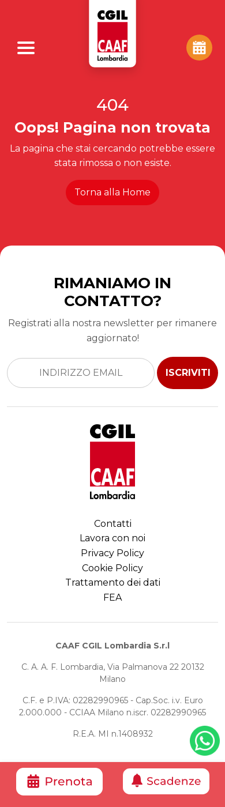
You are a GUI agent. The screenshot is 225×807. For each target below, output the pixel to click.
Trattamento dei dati (112, 582)
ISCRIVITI (188, 372)
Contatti (113, 523)
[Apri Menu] (26, 48)
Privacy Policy (112, 553)
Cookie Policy (112, 568)
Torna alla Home (112, 192)
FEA (112, 597)
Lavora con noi (112, 538)
